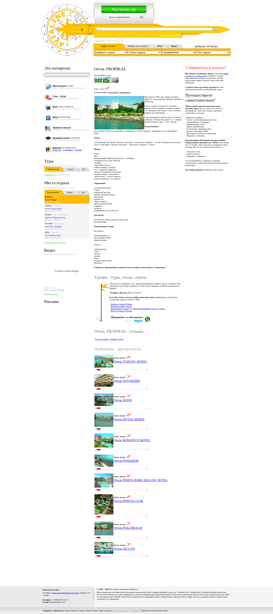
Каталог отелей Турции (121, 306)
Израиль (48, 197)
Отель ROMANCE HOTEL (132, 440)
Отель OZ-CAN (124, 549)
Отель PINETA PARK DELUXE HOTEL (141, 480)
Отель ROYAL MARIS (129, 419)
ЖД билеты (212, 46)
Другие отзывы (101, 339)
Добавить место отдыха (54, 242)
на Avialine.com (64, 147)
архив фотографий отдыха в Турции (149, 308)
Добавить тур (50, 175)
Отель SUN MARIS (127, 381)
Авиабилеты (200, 46)
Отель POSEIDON (126, 461)
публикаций (135, 610)
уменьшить (125, 92)
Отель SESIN (123, 400)
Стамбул (57, 205)
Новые (70, 169)
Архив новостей (120, 610)
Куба (47, 232)
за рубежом (66, 138)
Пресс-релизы (105, 610)
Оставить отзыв (116, 339)
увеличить (113, 92)
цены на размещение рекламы (65, 593)
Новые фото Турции (120, 308)
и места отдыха (138, 46)
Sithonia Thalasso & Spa (55, 217)
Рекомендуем (53, 169)
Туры (49, 161)
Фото (95, 610)
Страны (81, 610)
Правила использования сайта (155, 610)
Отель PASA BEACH (128, 528)
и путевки (108, 46)
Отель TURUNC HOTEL (130, 361)
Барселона (58, 223)
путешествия (61, 117)
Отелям (78, 150)
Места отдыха (56, 182)
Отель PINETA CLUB (128, 501)
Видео (89, 610)
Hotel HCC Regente (53, 226)
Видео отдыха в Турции (121, 311)
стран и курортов (63, 106)
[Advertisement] (162, 572)
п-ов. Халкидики (60, 214)
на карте (63, 85)
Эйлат (56, 197)
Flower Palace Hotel (53, 208)
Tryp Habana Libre (53, 235)
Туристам (57, 150)
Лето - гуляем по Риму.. (54, 290)
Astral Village (50, 200)
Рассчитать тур (124, 9)
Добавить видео (51, 294)
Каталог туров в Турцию (121, 304)
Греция (48, 214)
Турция (48, 205)
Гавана (54, 232)
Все (84, 169)
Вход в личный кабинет (119, 17)
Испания (49, 223)
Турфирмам (68, 150)
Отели (74, 610)
